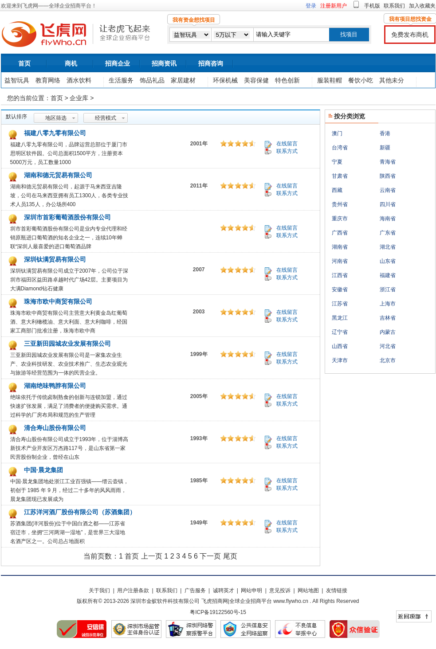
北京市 (388, 360)
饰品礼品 (152, 80)
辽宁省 (340, 332)
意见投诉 (280, 590)
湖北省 (388, 247)
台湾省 (340, 148)
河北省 (388, 346)
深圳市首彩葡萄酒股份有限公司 (66, 217)
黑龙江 (340, 318)
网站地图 (308, 590)
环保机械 (225, 80)
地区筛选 (56, 118)
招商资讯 (164, 63)
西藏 (337, 190)
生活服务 (121, 80)
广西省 (340, 233)
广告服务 (195, 590)
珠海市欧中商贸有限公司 (57, 301)
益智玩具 (16, 80)
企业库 (79, 98)
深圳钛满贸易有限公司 (54, 259)
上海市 (388, 304)
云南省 (388, 190)
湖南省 (340, 247)
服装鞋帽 (329, 80)
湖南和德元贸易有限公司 (57, 175)
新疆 (385, 148)
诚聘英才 (223, 590)
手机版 (372, 6)
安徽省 (340, 289)
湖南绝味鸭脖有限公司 (54, 385)
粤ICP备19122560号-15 (218, 612)
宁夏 (337, 162)
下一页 (210, 556)
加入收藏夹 (422, 6)
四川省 (388, 204)
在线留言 (287, 144)
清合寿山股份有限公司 (54, 427)
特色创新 (287, 80)
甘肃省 (340, 176)
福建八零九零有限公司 (54, 133)
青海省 (388, 162)
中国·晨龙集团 (42, 469)
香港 (385, 133)
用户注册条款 (133, 590)
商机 (71, 63)
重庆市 (340, 218)
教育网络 (47, 80)
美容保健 (256, 80)
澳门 (337, 133)
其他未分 (391, 80)
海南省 (388, 218)
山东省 (388, 261)
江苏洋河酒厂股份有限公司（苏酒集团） (79, 512)
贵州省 (340, 204)
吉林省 (388, 318)
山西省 (340, 346)
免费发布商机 (409, 34)
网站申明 (251, 590)
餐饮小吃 (360, 80)
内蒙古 (388, 332)
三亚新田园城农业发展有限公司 (66, 343)
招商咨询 (210, 63)
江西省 (340, 275)
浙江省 (388, 289)
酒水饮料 (79, 80)
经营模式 (105, 118)
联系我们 (394, 6)
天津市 (340, 360)
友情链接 (336, 590)
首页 (24, 63)
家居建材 (183, 80)
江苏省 (340, 304)
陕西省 (388, 176)
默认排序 (16, 116)
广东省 (388, 233)
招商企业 (117, 63)
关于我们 (99, 590)
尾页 (230, 556)
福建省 (388, 275)
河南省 (340, 261)
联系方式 (287, 151)
